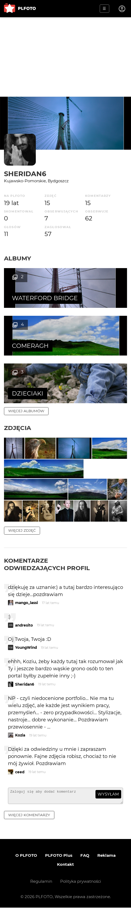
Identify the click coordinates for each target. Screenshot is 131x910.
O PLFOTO (26, 857)
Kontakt (65, 866)
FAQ (84, 857)
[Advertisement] (65, 57)
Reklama (106, 857)
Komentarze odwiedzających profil (47, 564)
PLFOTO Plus (58, 857)
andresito (24, 625)
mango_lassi (26, 603)
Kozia (20, 735)
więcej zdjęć (22, 530)
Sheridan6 (25, 174)
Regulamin (41, 883)
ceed (19, 772)
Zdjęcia (17, 428)
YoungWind (26, 647)
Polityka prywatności (80, 883)
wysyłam (108, 794)
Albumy (17, 258)
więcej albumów (26, 411)
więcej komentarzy (29, 817)
